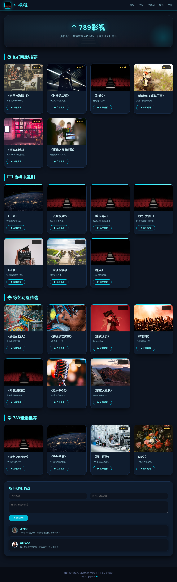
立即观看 (16, 107)
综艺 (161, 4)
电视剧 (151, 4)
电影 (141, 4)
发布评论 (18, 518)
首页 (132, 4)
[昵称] (48, 496)
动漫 (170, 4)
